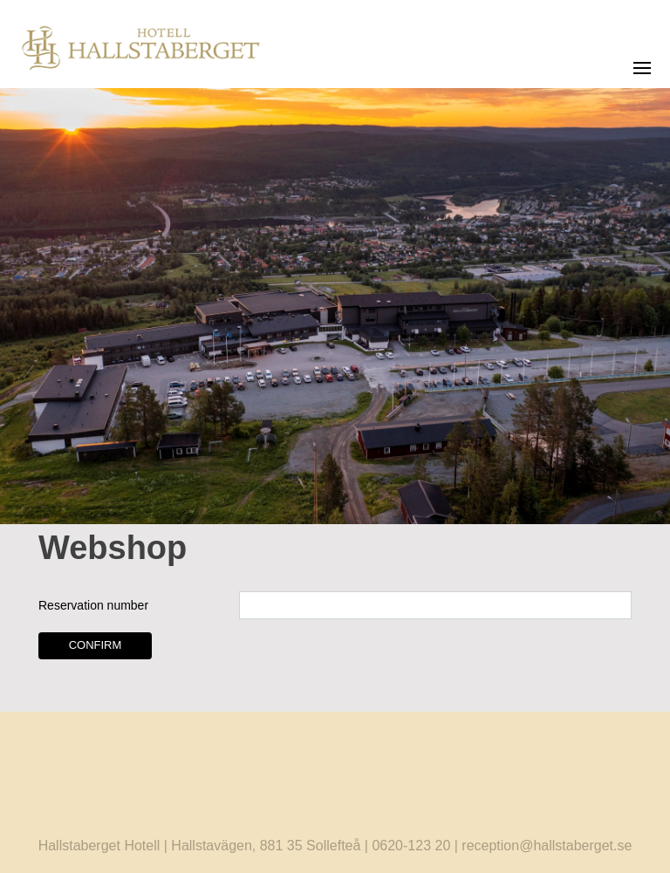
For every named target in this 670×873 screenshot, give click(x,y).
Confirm (95, 644)
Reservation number (93, 605)
